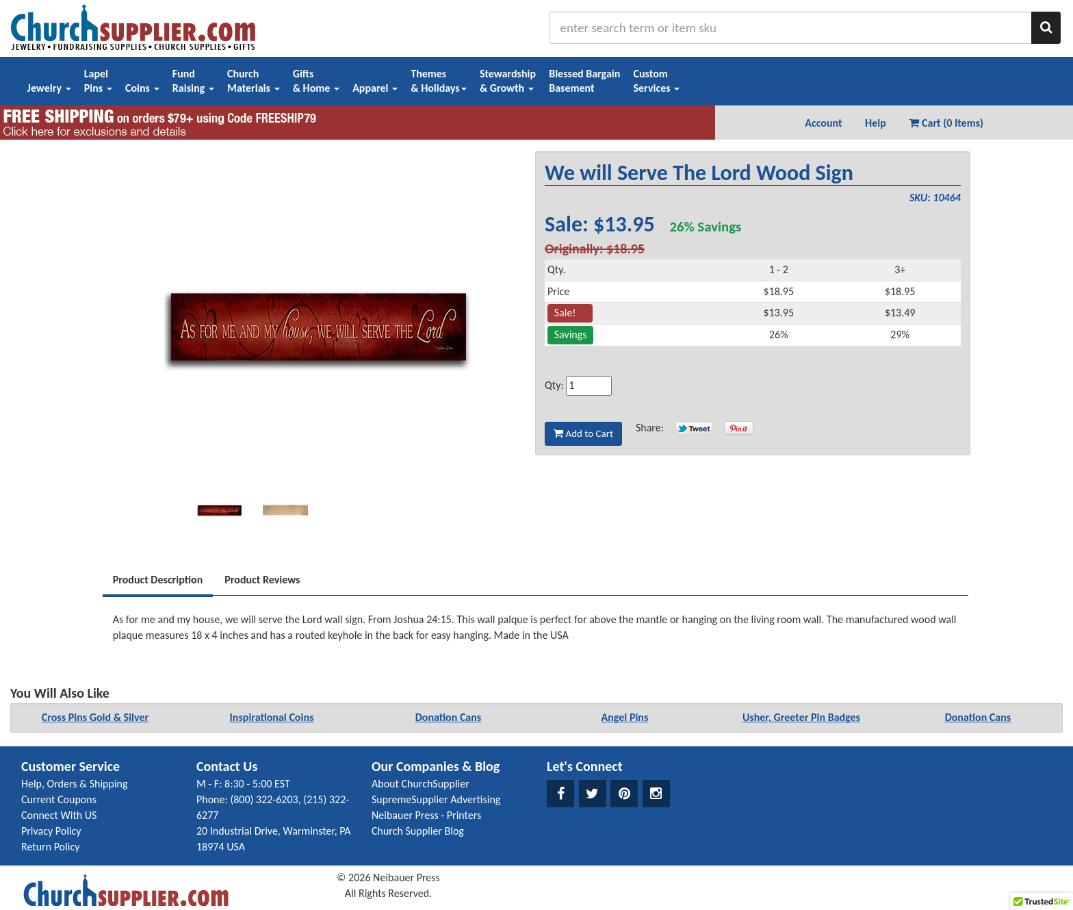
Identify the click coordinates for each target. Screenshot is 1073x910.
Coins (142, 87)
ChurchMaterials (253, 80)
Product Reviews (262, 579)
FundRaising (193, 80)
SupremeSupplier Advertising (436, 799)
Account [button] (823, 122)
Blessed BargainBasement (584, 80)
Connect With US (58, 815)
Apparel (375, 87)
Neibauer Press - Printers (426, 815)
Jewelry (49, 87)
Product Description (158, 579)
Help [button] (875, 122)
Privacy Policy (51, 830)
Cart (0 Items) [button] (946, 122)
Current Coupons (58, 799)
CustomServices (656, 80)
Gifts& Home (316, 80)
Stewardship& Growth (508, 80)
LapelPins (98, 80)
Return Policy (50, 846)
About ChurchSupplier (420, 783)
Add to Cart (583, 433)
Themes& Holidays (439, 80)
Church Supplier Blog (418, 830)
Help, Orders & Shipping (74, 783)
